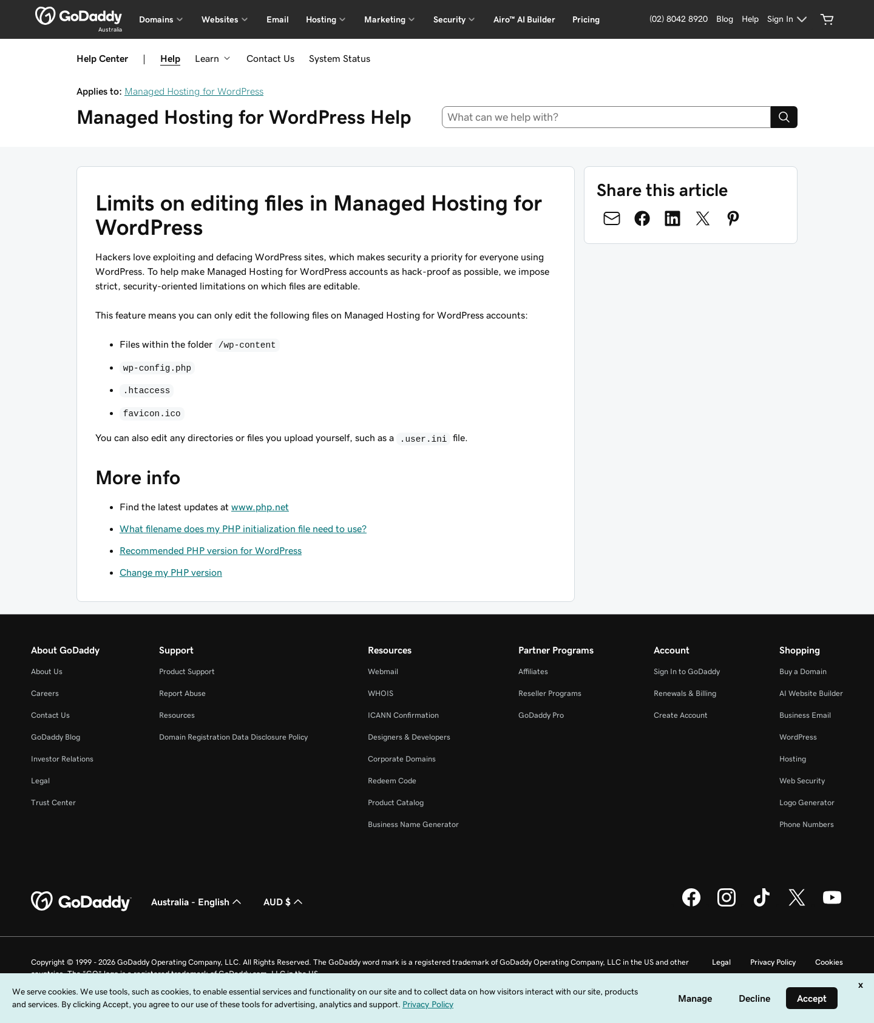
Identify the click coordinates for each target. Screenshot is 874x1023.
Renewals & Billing (685, 693)
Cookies (829, 962)
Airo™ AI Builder (524, 19)
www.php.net (260, 507)
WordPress (798, 737)
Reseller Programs (549, 693)
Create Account (681, 715)
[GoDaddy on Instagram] (726, 905)
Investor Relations (62, 759)
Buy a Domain (803, 671)
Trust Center (53, 802)
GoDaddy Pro (541, 715)
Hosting (792, 759)
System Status (339, 58)
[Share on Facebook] (642, 218)
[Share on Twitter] (703, 218)
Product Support (187, 671)
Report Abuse (182, 693)
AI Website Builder (811, 693)
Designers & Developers (409, 737)
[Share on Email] (612, 218)
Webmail (383, 671)
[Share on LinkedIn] (672, 218)
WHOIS (380, 693)
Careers (45, 693)
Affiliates (533, 671)
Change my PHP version (171, 572)
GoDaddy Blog (55, 737)
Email (277, 19)
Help (170, 58)
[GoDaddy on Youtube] (832, 905)
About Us (47, 671)
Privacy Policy (773, 962)
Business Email (805, 715)
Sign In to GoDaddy (687, 671)
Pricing (586, 19)
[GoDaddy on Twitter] (797, 905)
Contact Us (270, 58)
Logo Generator (807, 802)
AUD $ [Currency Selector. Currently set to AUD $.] (284, 901)
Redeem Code (392, 781)
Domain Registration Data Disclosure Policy (233, 737)
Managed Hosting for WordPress (193, 91)
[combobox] (606, 117)
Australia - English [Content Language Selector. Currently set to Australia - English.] (197, 901)
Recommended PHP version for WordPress (211, 550)
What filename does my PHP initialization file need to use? (243, 528)
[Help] (750, 19)
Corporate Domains (402, 759)
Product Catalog (396, 802)
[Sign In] (788, 19)
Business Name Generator (413, 824)
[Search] (784, 117)
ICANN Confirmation (403, 715)
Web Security (802, 781)
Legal (40, 781)
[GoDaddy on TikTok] (762, 905)
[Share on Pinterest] (733, 218)
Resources (177, 715)
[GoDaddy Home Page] (81, 901)
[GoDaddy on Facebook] (691, 905)
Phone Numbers (806, 824)
